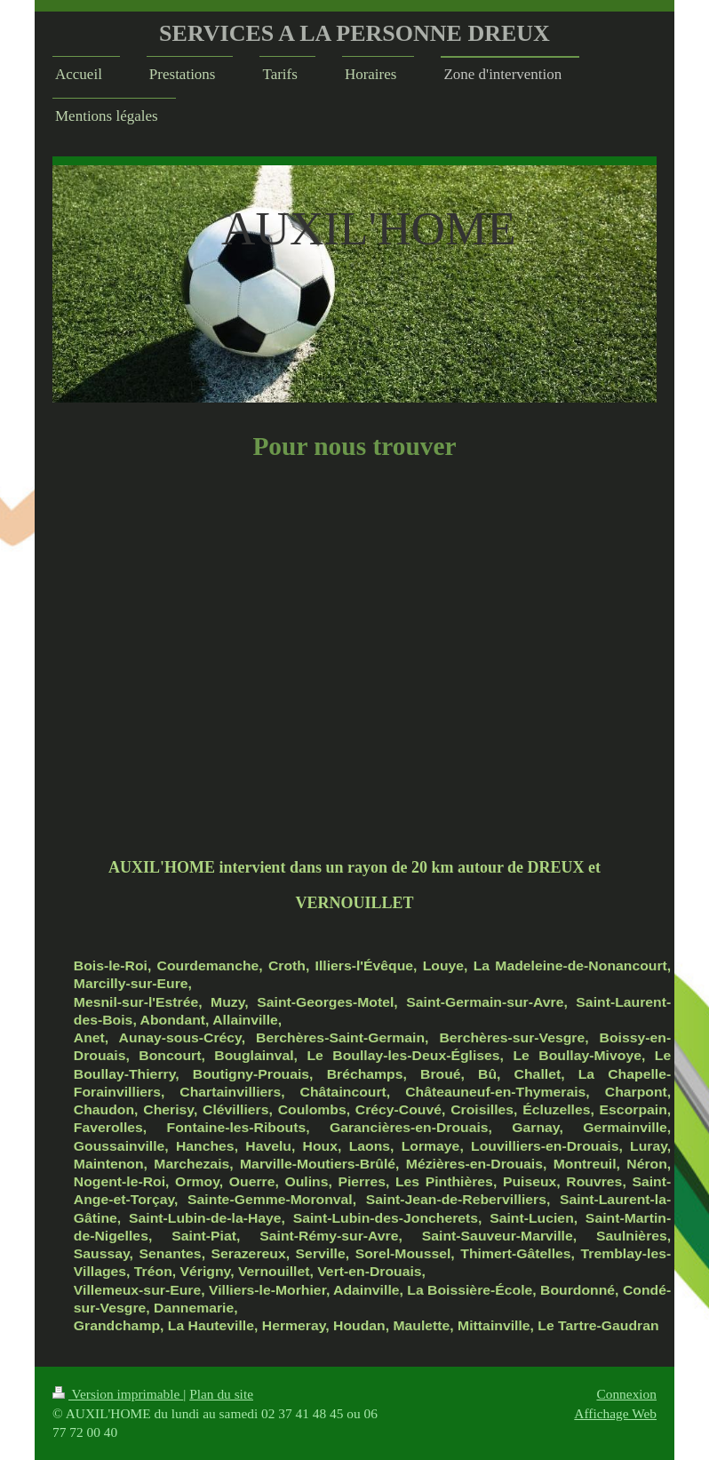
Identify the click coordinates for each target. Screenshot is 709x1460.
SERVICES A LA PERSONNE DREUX (354, 33)
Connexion (626, 1393)
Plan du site (221, 1393)
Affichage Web (615, 1413)
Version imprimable (117, 1393)
